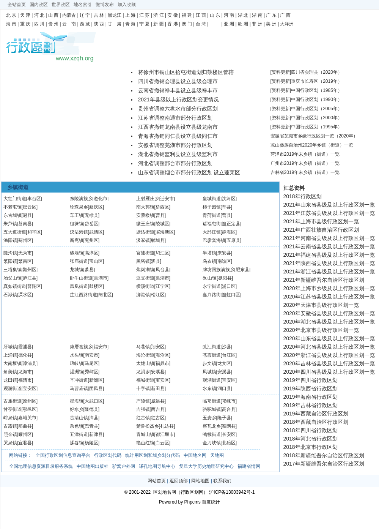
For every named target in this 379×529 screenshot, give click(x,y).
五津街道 (79, 434)
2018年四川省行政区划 (310, 430)
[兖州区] (91, 240)
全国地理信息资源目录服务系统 (41, 466)
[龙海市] (25, 371)
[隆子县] (224, 417)
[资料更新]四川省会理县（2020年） (306, 72)
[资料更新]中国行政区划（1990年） (306, 99)
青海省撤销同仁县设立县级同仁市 (178, 136)
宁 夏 (144, 24)
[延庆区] (96, 207)
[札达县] (167, 426)
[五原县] (233, 240)
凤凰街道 (79, 286)
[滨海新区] (164, 232)
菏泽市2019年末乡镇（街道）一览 (305, 154)
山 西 (53, 15)
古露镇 (10, 426)
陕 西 (99, 24)
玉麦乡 (209, 417)
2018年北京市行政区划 (310, 447)
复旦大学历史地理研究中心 (206, 466)
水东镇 (209, 388)
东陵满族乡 (81, 198)
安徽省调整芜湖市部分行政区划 (175, 145)
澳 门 (187, 24)
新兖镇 (76, 240)
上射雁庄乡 (147, 198)
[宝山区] (96, 261)
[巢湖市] (101, 278)
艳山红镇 (145, 442)
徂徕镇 (76, 223)
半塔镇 (209, 253)
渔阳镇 (10, 240)
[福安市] (101, 346)
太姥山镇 (145, 363)
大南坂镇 (12, 363)
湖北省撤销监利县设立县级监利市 (178, 154)
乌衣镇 (209, 261)
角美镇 (10, 371)
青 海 (130, 24)
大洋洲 (287, 24)
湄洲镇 (76, 371)
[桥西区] (162, 207)
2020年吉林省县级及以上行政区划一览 (329, 363)
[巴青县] (91, 426)
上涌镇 (10, 355)
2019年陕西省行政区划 (310, 388)
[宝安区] (162, 380)
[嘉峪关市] (27, 417)
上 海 (130, 15)
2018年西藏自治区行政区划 (315, 422)
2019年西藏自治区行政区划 (315, 414)
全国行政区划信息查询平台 (63, 455)
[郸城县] (158, 240)
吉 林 (99, 15)
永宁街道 (212, 286)
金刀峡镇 (212, 442)
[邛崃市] (229, 401)
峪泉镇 (10, 417)
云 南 (69, 24)
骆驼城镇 (212, 409)
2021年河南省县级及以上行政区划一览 (329, 238)
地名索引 (83, 4)
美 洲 (271, 24)
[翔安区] (158, 346)
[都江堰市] (164, 434)
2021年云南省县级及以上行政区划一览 (329, 246)
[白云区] (162, 442)
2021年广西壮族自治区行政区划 (321, 230)
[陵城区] (162, 223)
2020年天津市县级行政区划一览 (321, 305)
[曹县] (160, 215)
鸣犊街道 (212, 434)
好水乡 (76, 409)
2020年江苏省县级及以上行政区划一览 (329, 297)
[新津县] (96, 434)
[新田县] (158, 388)
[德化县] (25, 355)
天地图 (217, 455)
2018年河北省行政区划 (310, 439)
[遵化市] (101, 198)
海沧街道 (145, 355)
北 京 (11, 15)
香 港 (172, 24)
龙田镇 (10, 380)
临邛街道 (212, 401)
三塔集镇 (12, 269)
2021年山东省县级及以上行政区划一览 (329, 205)
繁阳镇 (10, 261)
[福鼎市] (162, 363)
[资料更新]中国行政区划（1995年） (306, 126)
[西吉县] (158, 409)
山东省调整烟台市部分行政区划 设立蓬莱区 (189, 172)
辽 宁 (85, 15)
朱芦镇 (10, 223)
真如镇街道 (14, 286)
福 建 (187, 15)
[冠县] (27, 215)
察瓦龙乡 (212, 426)
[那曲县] (25, 426)
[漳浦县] (30, 363)
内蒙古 (69, 15)
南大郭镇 (145, 207)
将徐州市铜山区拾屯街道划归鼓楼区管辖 (186, 72)
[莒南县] (25, 223)
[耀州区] (25, 434)
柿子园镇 (212, 207)
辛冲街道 (79, 380)
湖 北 (243, 15)
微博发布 (105, 4)
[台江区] (229, 355)
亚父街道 (145, 278)
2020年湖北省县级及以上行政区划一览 (329, 322)
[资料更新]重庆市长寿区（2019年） (306, 81)
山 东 (215, 15)
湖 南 (257, 15)
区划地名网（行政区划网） (180, 492)
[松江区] (158, 294)
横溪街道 (145, 286)
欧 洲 (243, 24)
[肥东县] (242, 269)
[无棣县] (91, 215)
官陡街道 (145, 253)
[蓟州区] (25, 240)
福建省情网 (248, 466)
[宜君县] (25, 442)
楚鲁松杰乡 (147, 426)
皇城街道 (212, 198)
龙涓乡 (143, 371)
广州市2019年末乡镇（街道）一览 (305, 163)
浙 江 (158, 15)
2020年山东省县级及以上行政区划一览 (329, 338)
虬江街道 (212, 346)
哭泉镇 (10, 442)
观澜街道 (12, 388)
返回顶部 (179, 480)
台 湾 (201, 24)
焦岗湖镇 (145, 269)
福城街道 (145, 380)
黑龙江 (114, 15)
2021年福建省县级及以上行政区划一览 (329, 255)
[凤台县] (162, 269)
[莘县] (227, 207)
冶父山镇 (12, 278)
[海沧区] (162, 355)
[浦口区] (229, 286)
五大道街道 (14, 232)
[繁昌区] (25, 261)
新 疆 (158, 24)
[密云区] (30, 207)
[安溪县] (158, 371)
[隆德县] (91, 409)
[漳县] (94, 417)
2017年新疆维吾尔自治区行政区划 (323, 464)
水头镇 (76, 355)
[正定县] (233, 223)
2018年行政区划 (302, 196)
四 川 (39, 24)
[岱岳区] (91, 223)
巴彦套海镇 (214, 240)
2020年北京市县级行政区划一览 (321, 330)
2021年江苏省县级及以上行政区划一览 (329, 213)
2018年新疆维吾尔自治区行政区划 (323, 455)
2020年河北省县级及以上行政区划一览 (329, 347)
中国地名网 (195, 455)
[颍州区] (30, 269)
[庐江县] (30, 278)
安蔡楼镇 (145, 215)
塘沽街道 (145, 232)
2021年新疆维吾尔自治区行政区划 (323, 280)
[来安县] (224, 253)
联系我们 (222, 480)
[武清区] (96, 232)
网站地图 (200, 480)
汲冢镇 (143, 240)
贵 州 (53, 24)
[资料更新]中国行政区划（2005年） (306, 108)
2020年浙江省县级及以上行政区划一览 (329, 355)
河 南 (229, 15)
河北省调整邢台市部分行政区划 (175, 163)
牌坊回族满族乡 (218, 269)
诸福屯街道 (214, 223)
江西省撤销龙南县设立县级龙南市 (178, 127)
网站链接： (20, 455)
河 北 (39, 15)
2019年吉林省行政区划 (310, 405)
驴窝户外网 (123, 466)
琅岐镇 (76, 363)
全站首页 (17, 4)
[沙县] (227, 346)
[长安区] (229, 434)
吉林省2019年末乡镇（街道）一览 (305, 172)
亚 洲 (229, 24)
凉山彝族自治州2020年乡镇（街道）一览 (312, 145)
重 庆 (25, 24)
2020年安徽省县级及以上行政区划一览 (329, 313)
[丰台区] (34, 198)
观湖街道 (212, 380)
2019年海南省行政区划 (310, 397)
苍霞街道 (212, 355)
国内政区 (39, 4)
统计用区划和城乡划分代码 (152, 455)
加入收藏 (127, 4)
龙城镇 (76, 269)
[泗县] (156, 261)
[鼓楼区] (96, 286)
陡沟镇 (10, 253)
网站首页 (157, 480)
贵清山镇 (79, 417)
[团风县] (96, 388)
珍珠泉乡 (79, 207)
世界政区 (61, 4)
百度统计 (211, 502)
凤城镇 (209, 371)
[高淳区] (91, 253)
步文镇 (209, 363)
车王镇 (76, 215)
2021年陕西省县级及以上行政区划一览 (329, 263)
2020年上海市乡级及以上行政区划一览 (329, 288)
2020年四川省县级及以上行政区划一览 (329, 372)
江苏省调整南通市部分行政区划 (175, 118)
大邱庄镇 (212, 232)
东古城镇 (12, 215)
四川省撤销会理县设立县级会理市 (178, 81)
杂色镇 (76, 426)
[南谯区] (224, 261)
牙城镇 (10, 346)
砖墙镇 (76, 253)
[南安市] (91, 355)
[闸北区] (105, 294)
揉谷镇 (76, 442)
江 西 (201, 15)
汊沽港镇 (79, 232)
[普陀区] (34, 286)
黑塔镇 (143, 261)
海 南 (11, 24)
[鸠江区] (162, 253)
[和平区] (34, 232)
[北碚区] (229, 442)
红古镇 (143, 417)
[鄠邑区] (30, 409)
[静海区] (229, 232)
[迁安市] (167, 198)
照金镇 (10, 434)
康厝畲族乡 (81, 346)
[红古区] (158, 417)
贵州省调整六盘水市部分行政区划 (178, 109)
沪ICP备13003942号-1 (232, 492)
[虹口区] (233, 294)
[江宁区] (162, 286)
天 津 (25, 15)
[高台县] (229, 409)
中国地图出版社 (93, 466)
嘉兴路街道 (214, 294)
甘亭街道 (12, 409)
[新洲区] (96, 380)
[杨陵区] (91, 442)
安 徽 (172, 15)
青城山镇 (145, 434)
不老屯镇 (12, 207)
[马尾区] (91, 363)
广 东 (271, 15)
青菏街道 (212, 215)
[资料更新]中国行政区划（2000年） (306, 117)
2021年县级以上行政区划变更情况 (178, 99)
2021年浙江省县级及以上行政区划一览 (329, 271)
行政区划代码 (107, 455)
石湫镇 (10, 294)
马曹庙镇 (79, 388)
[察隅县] (229, 426)
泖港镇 (143, 294)
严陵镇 (143, 401)
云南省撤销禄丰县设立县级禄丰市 (178, 90)
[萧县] (89, 269)
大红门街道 (14, 198)
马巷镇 (143, 346)
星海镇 (76, 401)
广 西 (285, 15)
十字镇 (143, 388)
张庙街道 (79, 261)
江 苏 (144, 15)
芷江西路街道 (83, 294)
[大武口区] (93, 401)
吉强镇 (143, 409)
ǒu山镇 (210, 278)
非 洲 (257, 24)
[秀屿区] (91, 371)
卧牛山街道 (81, 278)
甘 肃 (114, 24)
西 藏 (85, 24)
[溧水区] (25, 294)
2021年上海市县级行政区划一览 (321, 221)
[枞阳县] (225, 278)
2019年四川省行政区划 (310, 380)
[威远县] (158, 401)
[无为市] (25, 253)
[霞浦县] (25, 346)
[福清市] (25, 380)
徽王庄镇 (145, 223)
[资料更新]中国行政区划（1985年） (306, 90)
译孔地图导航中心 (157, 466)
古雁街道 (12, 401)
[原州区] (30, 401)
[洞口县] (224, 388)
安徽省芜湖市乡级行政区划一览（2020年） (314, 136)
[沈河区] (229, 198)
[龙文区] (224, 363)
